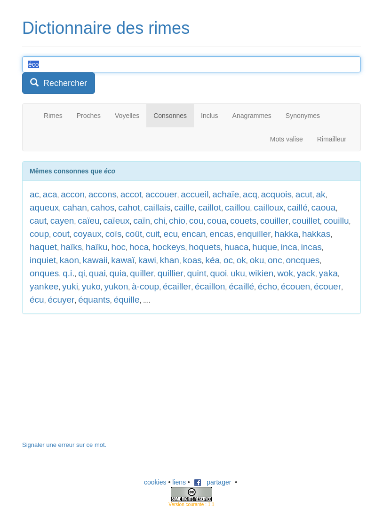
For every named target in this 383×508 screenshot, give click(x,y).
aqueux (44, 207)
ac (34, 194)
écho (267, 286)
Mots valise (286, 139)
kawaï (123, 260)
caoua (323, 207)
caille (184, 207)
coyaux (87, 234)
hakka (286, 234)
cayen (62, 221)
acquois (276, 194)
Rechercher (58, 83)
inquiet (43, 260)
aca (50, 194)
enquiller (254, 234)
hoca (139, 247)
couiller (274, 221)
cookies (155, 482)
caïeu (88, 221)
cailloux (268, 207)
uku (238, 273)
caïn (141, 221)
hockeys (168, 247)
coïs (113, 234)
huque (264, 247)
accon (73, 194)
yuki (70, 286)
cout (61, 234)
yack (306, 273)
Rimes (53, 115)
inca (289, 247)
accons (102, 194)
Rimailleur (331, 139)
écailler (177, 286)
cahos (103, 207)
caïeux (116, 221)
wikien (261, 273)
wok (285, 273)
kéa (212, 260)
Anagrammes (251, 115)
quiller (142, 273)
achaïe (225, 194)
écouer (327, 286)
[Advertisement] (92, 382)
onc (275, 260)
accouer (161, 194)
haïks (71, 247)
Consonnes (170, 115)
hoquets (205, 247)
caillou (237, 207)
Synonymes (303, 115)
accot (131, 194)
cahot (129, 207)
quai (97, 273)
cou (196, 221)
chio (177, 221)
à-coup (145, 286)
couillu (336, 221)
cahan (75, 207)
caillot (209, 207)
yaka (328, 273)
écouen (295, 286)
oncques (302, 260)
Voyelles (127, 115)
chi (159, 221)
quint (196, 273)
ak (321, 194)
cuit (153, 234)
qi (81, 273)
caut (38, 221)
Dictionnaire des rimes (106, 28)
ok (241, 260)
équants (94, 300)
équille (127, 300)
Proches (89, 115)
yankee (44, 286)
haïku (96, 247)
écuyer (61, 300)
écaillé (241, 286)
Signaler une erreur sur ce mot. (64, 444)
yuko (91, 286)
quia (118, 273)
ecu (170, 234)
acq (250, 194)
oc (228, 260)
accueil (194, 194)
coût (133, 234)
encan (194, 234)
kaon (69, 260)
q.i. (68, 273)
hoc (118, 247)
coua (216, 221)
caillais (157, 207)
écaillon (210, 286)
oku (257, 260)
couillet (306, 221)
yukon (116, 286)
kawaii (95, 260)
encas (221, 234)
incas (311, 247)
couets (243, 221)
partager (212, 482)
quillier (171, 273)
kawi (147, 260)
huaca (236, 247)
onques (44, 273)
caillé (297, 207)
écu (37, 300)
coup (39, 234)
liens (179, 482)
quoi (218, 273)
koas (192, 260)
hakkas (316, 234)
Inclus (209, 115)
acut (303, 194)
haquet (43, 247)
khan (169, 260)
